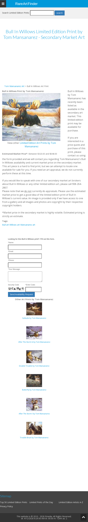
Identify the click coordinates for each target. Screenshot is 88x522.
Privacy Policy (6, 506)
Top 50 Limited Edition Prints (13, 502)
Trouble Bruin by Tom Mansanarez (34, 437)
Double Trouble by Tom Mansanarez (34, 366)
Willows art (14, 224)
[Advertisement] (44, 64)
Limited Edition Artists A (70, 502)
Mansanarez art (27, 224)
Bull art (5, 224)
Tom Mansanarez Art (14, 86)
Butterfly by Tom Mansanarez (34, 390)
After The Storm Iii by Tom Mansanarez (34, 342)
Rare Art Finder (26, 4)
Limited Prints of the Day (41, 502)
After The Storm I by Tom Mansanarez (34, 413)
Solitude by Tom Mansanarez (34, 318)
